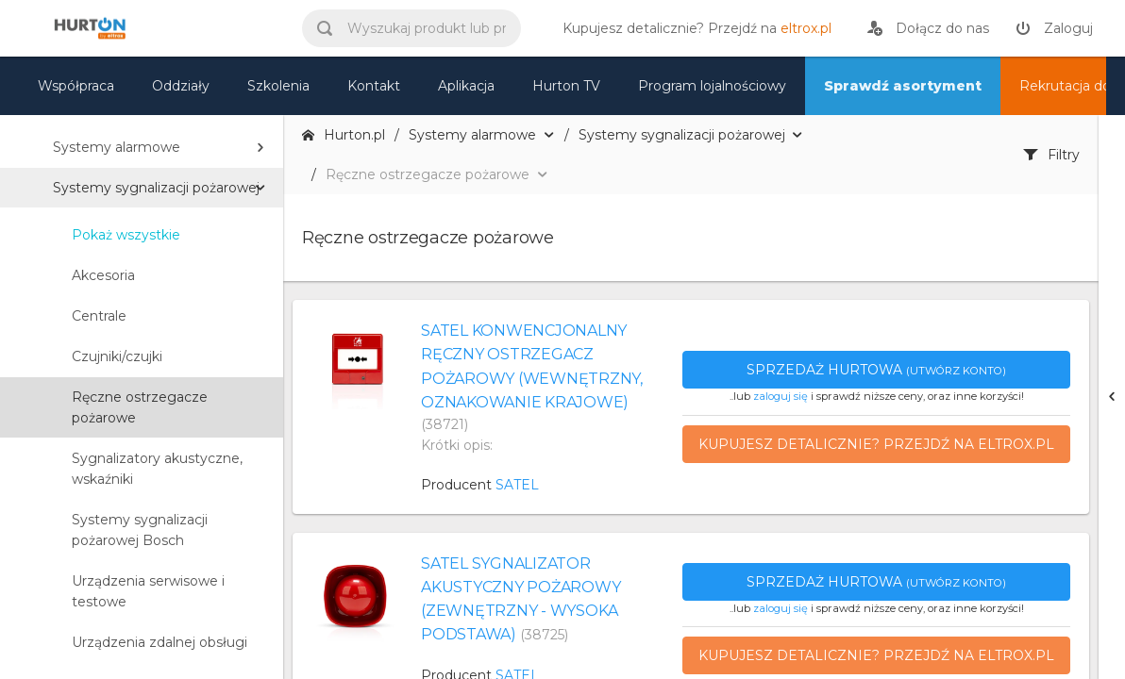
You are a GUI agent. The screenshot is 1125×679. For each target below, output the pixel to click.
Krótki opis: (457, 445)
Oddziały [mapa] (181, 85)
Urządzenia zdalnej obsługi (159, 642)
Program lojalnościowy (712, 85)
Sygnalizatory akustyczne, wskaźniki (157, 469)
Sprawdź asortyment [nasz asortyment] (903, 85)
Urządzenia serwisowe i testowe (148, 591)
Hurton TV (566, 85)
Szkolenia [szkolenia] (278, 85)
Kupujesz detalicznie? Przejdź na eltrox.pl (876, 444)
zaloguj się (780, 396)
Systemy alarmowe (116, 147)
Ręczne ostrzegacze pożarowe (140, 407)
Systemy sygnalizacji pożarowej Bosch (140, 530)
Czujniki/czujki (117, 356)
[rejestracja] (928, 28)
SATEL (517, 484)
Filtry (1051, 154)
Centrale (99, 315)
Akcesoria (103, 275)
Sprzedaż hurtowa (876, 369)
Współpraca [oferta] (76, 85)
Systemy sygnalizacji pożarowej (156, 187)
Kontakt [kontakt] (373, 85)
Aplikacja (466, 85)
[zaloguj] (1054, 28)
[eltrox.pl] (692, 28)
